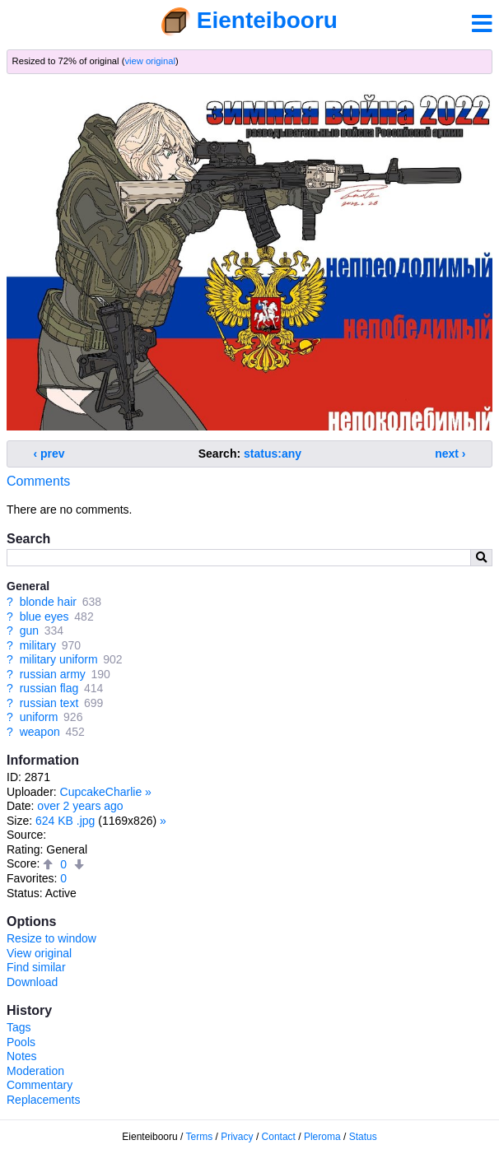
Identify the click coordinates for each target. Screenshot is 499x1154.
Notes (22, 1056)
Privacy (237, 1136)
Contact (279, 1136)
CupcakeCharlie (101, 791)
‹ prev (49, 453)
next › (450, 453)
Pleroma (322, 1136)
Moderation (35, 1070)
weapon (40, 731)
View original (39, 953)
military (38, 645)
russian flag (49, 688)
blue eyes (44, 616)
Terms (199, 1136)
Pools (21, 1042)
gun (29, 630)
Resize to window (51, 938)
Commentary (39, 1084)
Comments (38, 481)
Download (32, 982)
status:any (272, 453)
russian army (53, 674)
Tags (19, 1027)
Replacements (44, 1099)
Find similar (36, 967)
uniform (39, 717)
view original (149, 61)
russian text (49, 703)
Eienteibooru (267, 20)
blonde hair (48, 601)
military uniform (59, 659)
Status (363, 1136)
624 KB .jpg (65, 820)
